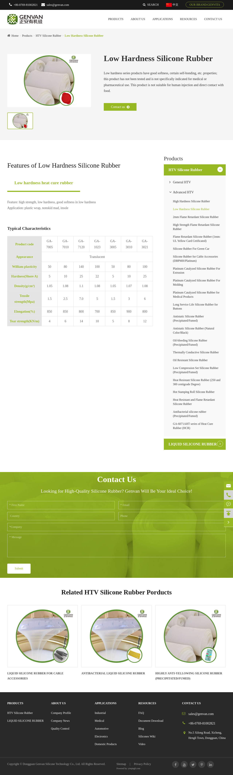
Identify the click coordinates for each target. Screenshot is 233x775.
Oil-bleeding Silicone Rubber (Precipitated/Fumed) (190, 342)
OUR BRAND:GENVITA (204, 4)
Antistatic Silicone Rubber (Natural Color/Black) (193, 330)
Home (15, 35)
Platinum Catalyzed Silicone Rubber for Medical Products (196, 294)
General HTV (182, 182)
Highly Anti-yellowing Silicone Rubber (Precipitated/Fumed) (188, 676)
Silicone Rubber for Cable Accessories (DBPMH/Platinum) (195, 258)
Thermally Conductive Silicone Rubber (196, 352)
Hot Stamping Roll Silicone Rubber (193, 391)
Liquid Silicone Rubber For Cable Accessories (35, 676)
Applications (162, 19)
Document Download (150, 720)
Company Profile (61, 712)
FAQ (141, 712)
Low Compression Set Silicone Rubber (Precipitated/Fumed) (195, 370)
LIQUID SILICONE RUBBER (193, 444)
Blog (141, 728)
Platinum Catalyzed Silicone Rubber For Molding (196, 282)
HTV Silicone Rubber (48, 35)
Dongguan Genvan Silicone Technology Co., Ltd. (51, 764)
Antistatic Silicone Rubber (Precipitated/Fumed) (188, 318)
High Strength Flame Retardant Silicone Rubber (196, 227)
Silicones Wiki (146, 736)
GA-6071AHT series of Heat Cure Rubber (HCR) (193, 426)
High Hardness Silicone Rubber (191, 201)
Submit (19, 568)
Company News (60, 720)
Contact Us (213, 19)
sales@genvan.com (58, 4)
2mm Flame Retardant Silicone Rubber (196, 217)
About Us (138, 19)
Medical (99, 720)
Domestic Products (106, 744)
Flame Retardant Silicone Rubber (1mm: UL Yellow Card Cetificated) (196, 238)
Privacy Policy (142, 764)
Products (115, 19)
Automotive (101, 728)
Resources (188, 19)
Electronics (101, 736)
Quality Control (60, 728)
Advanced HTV (183, 192)
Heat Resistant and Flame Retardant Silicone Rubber (194, 401)
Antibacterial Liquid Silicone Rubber (113, 673)
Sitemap (121, 764)
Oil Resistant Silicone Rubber (190, 360)
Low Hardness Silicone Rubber (84, 35)
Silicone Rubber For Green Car (191, 248)
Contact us (120, 107)
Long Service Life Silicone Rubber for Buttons (195, 306)
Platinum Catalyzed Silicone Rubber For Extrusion (196, 270)
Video (141, 744)
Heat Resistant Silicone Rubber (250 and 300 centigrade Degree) (196, 382)
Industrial (100, 712)
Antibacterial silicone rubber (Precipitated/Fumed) (189, 414)
